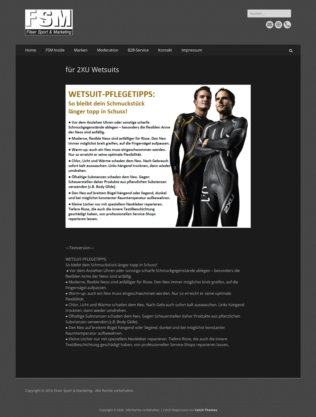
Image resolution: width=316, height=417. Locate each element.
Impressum (192, 50)
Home (30, 50)
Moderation (107, 50)
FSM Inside (55, 50)
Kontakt (165, 50)
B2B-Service (138, 50)
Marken (81, 50)
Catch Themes (206, 410)
